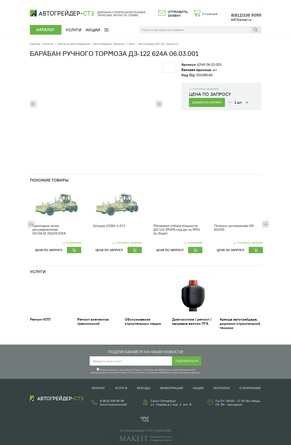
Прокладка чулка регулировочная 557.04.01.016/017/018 (49, 229)
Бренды (143, 388)
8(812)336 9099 (246, 15)
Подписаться (186, 361)
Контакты (221, 388)
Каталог (48, 43)
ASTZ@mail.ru (241, 19)
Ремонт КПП (40, 319)
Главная (35, 43)
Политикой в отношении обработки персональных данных (164, 372)
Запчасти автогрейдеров (73, 43)
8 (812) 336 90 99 (112, 401)
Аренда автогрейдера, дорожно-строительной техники (240, 323)
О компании (250, 388)
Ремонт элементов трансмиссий (93, 321)
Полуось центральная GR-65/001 (234, 228)
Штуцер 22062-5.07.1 (109, 226)
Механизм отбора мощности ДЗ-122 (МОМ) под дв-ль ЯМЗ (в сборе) (177, 229)
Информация (171, 388)
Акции (93, 30)
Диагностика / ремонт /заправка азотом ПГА (192, 321)
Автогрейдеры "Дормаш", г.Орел (114, 43)
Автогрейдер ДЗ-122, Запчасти (158, 43)
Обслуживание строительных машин (143, 321)
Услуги (121, 388)
